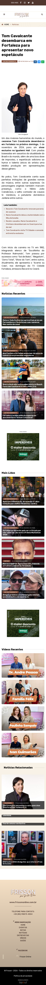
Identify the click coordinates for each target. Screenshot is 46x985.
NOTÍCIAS (23, 933)
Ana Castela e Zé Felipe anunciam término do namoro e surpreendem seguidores (23, 354)
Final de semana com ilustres (14, 824)
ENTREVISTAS (23, 935)
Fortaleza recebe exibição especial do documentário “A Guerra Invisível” (19, 416)
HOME (6, 24)
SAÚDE (23, 941)
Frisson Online (25, 957)
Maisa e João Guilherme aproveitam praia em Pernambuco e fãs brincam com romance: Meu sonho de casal (22, 322)
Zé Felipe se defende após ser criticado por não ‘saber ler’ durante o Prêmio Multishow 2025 (22, 533)
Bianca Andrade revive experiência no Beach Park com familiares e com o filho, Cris (22, 385)
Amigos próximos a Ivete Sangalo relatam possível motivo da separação (21, 596)
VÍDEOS (23, 938)
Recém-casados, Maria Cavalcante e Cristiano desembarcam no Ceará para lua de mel (24, 224)
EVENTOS (23, 927)
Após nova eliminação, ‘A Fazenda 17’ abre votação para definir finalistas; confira (21, 503)
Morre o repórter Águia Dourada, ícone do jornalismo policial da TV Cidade (21, 565)
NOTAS (23, 930)
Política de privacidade (23, 976)
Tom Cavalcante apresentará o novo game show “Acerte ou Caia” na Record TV (21, 806)
